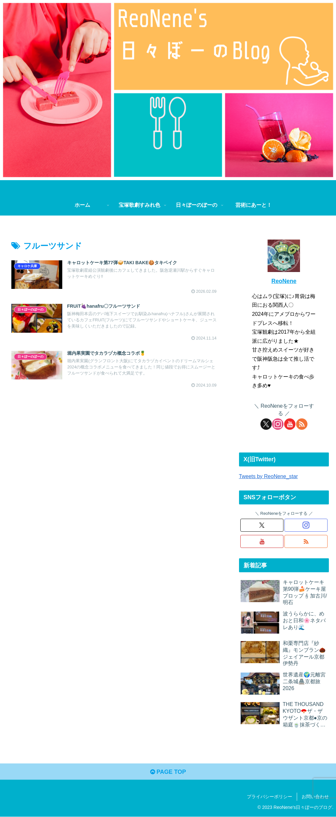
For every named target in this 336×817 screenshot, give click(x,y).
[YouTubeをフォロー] (289, 424)
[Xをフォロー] (266, 424)
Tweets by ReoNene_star (268, 476)
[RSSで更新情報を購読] (301, 424)
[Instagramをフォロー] (277, 424)
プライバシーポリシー (269, 796)
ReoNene (283, 281)
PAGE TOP (168, 772)
